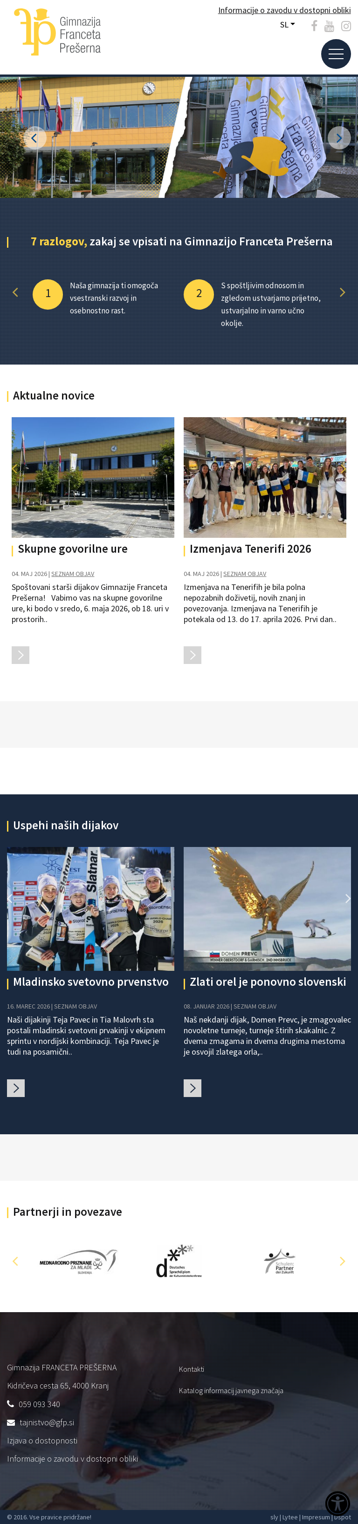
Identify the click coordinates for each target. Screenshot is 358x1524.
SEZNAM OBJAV (72, 573)
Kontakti (191, 1369)
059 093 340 (39, 1404)
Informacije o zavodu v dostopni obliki (72, 1458)
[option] (103, 298)
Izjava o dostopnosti (42, 1440)
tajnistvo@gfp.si (47, 1422)
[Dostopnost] (337, 1504)
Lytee (290, 1517)
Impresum (316, 1517)
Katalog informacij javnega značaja (231, 1390)
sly (274, 1517)
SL (284, 24)
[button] (15, 292)
